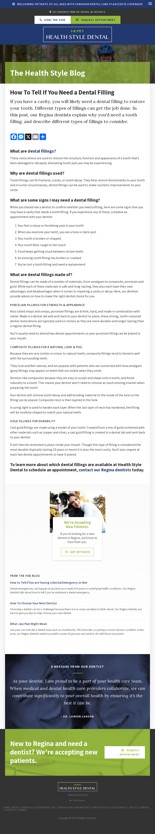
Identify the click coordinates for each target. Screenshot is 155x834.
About (16, 807)
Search (23, 809)
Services (27, 807)
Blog (134, 807)
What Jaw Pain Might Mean (28, 624)
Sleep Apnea (42, 807)
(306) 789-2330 (54, 20)
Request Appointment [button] (98, 20)
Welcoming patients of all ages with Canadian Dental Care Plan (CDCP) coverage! (80, 4)
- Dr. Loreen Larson (77, 716)
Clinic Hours (78, 800)
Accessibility (120, 807)
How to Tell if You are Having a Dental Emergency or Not (48, 582)
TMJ (53, 807)
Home (6, 807)
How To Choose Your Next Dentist (33, 603)
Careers (144, 807)
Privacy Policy (101, 807)
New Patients (82, 807)
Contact (10, 809)
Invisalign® (65, 807)
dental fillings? (42, 151)
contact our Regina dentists (105, 470)
